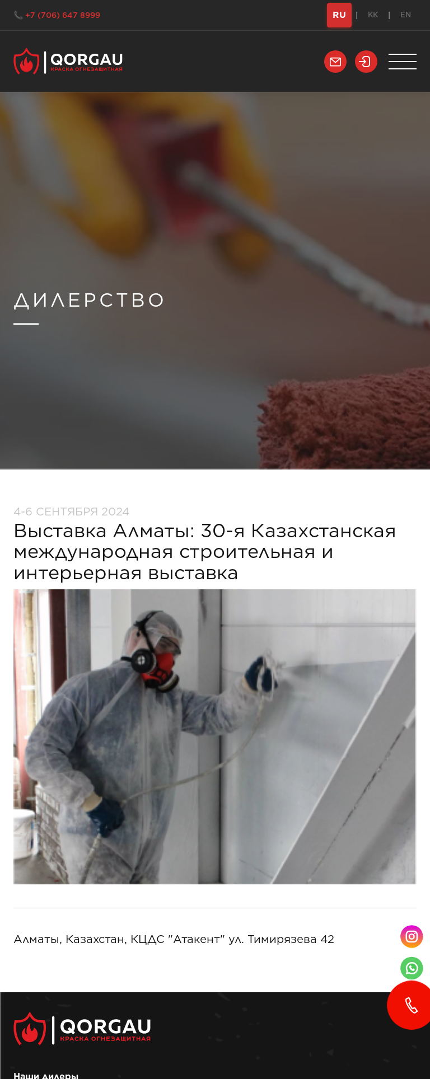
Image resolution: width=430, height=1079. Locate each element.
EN (405, 15)
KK (373, 15)
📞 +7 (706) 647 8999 (56, 15)
